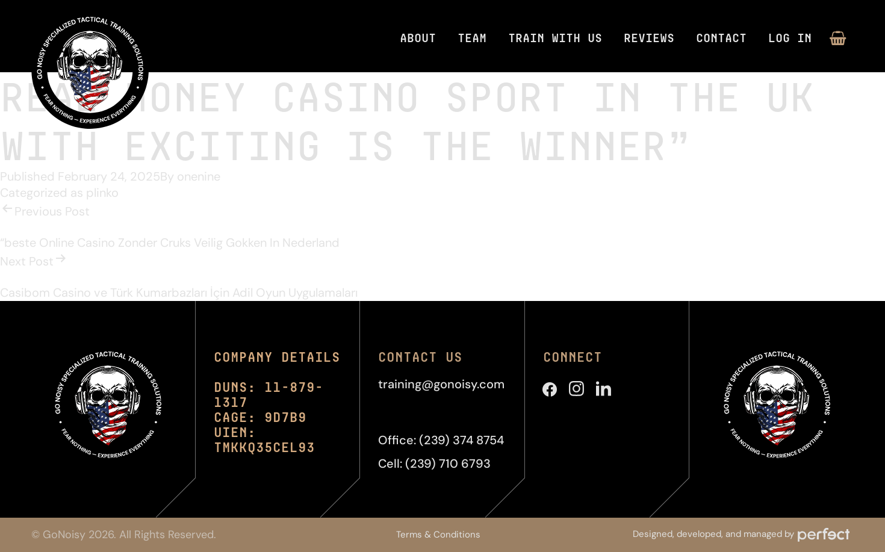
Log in (790, 37)
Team (472, 37)
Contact (721, 37)
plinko (102, 192)
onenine (198, 176)
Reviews (649, 37)
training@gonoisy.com (441, 384)
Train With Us (555, 37)
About (418, 37)
